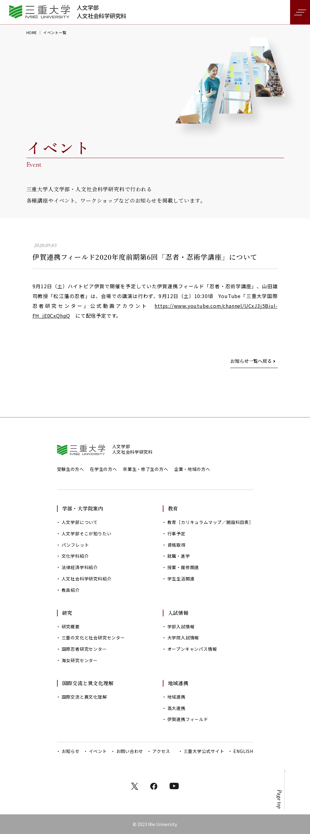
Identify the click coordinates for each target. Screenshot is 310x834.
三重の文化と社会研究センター (93, 637)
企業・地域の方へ (192, 469)
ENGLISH (243, 751)
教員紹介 (71, 590)
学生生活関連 (181, 579)
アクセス (161, 751)
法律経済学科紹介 (80, 567)
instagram (174, 786)
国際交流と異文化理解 (84, 697)
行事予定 (176, 533)
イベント (98, 751)
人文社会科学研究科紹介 (87, 579)
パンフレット (75, 545)
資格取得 (176, 545)
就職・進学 (178, 556)
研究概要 (71, 626)
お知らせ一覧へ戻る (251, 361)
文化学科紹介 (75, 556)
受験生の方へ (70, 469)
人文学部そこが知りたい (87, 533)
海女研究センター (80, 660)
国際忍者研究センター (84, 649)
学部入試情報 (181, 626)
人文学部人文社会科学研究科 (101, 11)
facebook (153, 786)
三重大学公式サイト (204, 751)
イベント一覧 (55, 32)
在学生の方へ (103, 469)
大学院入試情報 (183, 637)
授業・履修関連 (183, 567)
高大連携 (176, 708)
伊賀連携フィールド (187, 719)
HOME (31, 32)
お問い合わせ (130, 751)
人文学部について (80, 522)
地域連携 (176, 697)
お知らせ (71, 751)
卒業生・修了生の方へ (145, 469)
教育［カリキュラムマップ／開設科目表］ (210, 522)
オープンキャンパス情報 (192, 649)
